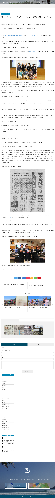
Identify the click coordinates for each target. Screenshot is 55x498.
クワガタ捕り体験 (4, 413)
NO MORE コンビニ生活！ (7, 443)
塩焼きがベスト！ (6, 438)
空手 (3, 396)
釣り (3, 379)
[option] (10, 304)
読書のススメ (4, 383)
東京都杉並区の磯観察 (5, 432)
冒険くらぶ (3, 421)
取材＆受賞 (7, 13)
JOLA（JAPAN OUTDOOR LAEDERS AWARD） (14, 35)
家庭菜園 (3, 385)
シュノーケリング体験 (5, 415)
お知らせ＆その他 (4, 406)
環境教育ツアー (39, 2)
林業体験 (3, 419)
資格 (3, 400)
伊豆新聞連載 (4, 381)
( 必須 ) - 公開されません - (7, 354)
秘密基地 (3, 394)
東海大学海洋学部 (32, 51)
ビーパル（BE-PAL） (34, 35)
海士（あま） (4, 402)
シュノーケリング (22, 2)
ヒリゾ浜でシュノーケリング (31, 2)
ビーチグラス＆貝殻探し (5, 398)
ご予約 (47, 2)
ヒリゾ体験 (3, 417)
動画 (3, 423)
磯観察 (11, 2)
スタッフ (7, 2)
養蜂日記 (3, 377)
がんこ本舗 (9, 217)
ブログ (44, 2)
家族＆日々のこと (4, 404)
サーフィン (15, 2)
